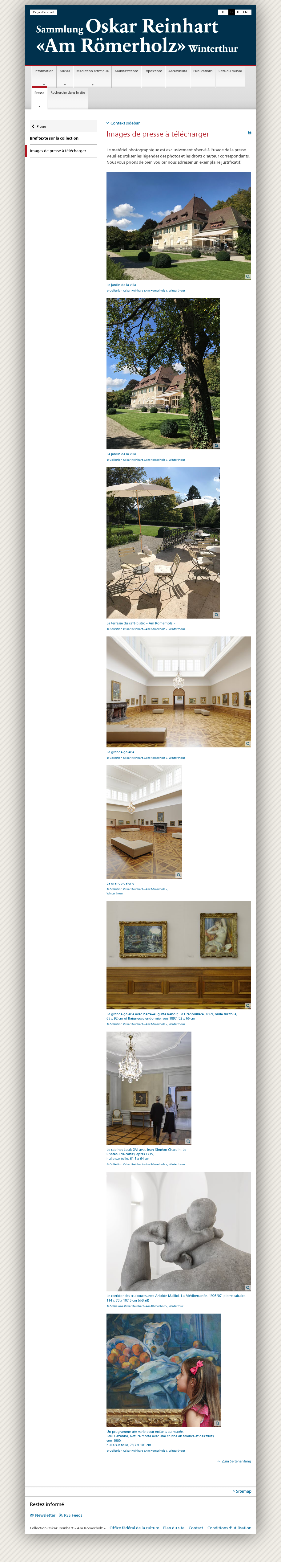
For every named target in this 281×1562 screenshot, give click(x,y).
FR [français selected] (232, 12)
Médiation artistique (92, 71)
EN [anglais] (245, 12)
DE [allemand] (224, 12)
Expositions (153, 71)
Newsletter (45, 1515)
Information (44, 71)
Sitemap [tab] (243, 1491)
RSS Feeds (73, 1515)
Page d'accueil (43, 12)
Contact (196, 1527)
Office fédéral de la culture (134, 1527)
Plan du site (173, 1527)
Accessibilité (177, 71)
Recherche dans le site (67, 93)
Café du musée (230, 71)
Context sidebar (125, 123)
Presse (40, 94)
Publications (202, 71)
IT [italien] (238, 12)
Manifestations (126, 71)
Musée (65, 71)
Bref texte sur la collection (54, 138)
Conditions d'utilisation (229, 1527)
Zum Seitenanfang (236, 1461)
